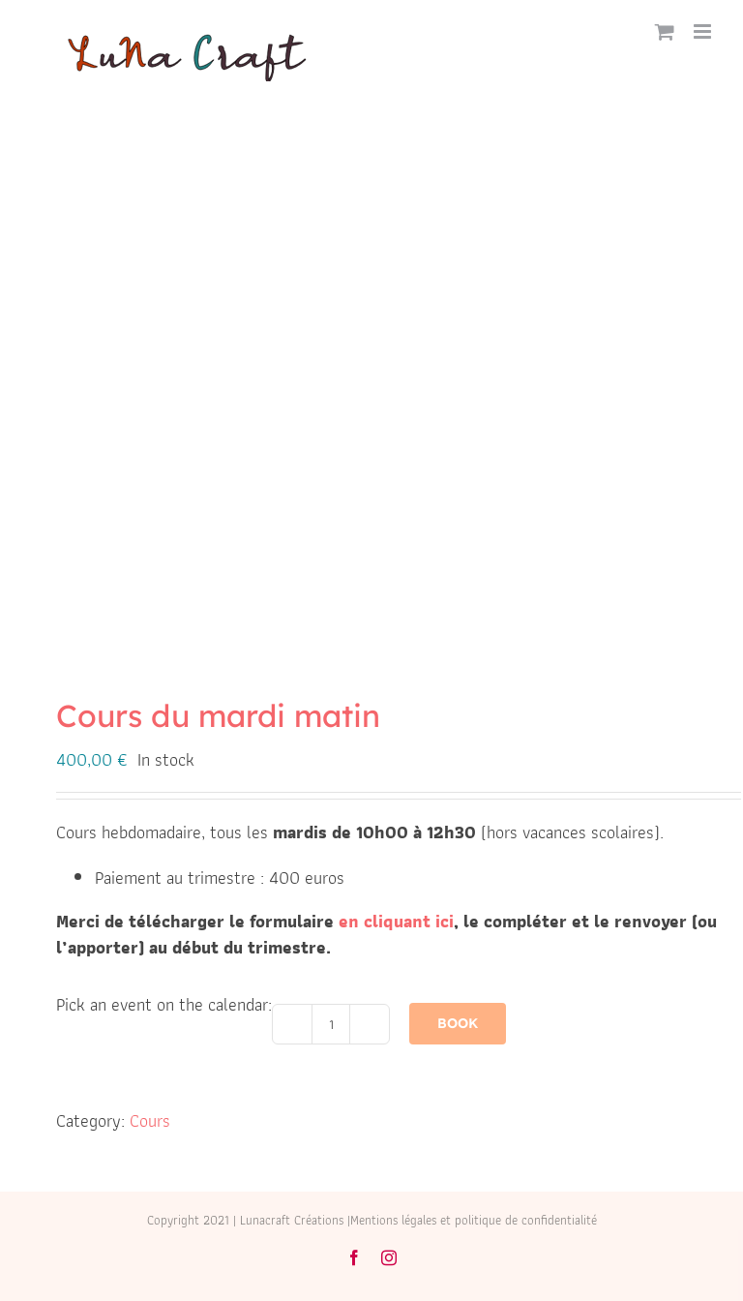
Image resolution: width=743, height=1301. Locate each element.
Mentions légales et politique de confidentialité (473, 1220)
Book (457, 1023)
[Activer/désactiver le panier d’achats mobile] (664, 31)
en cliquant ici (396, 921)
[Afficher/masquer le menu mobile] (704, 31)
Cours (150, 1120)
